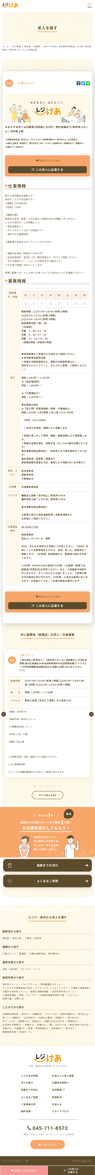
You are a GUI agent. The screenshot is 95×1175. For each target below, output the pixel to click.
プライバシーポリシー (15, 1160)
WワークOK (8, 1021)
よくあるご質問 (29, 1097)
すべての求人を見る (47, 795)
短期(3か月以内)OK (54, 1021)
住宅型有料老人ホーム (63, 991)
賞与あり (70, 1028)
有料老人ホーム (10, 984)
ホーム (6, 46)
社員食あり (57, 1028)
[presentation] (3, 714)
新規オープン (26, 1031)
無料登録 (26, 1111)
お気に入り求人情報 (63, 1075)
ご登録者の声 (28, 1104)
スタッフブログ (60, 1111)
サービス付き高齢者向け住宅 (17, 987)
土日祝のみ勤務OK (12, 1024)
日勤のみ (7, 1028)
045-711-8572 (47, 1128)
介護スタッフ (9, 953)
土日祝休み (29, 1017)
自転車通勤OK (67, 1013)
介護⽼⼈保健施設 (80, 987)
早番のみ (41, 1024)
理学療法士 (54, 953)
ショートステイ (60, 987)
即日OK (25, 1013)
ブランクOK (51, 1013)
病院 (21, 995)
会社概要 (58, 1089)
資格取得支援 (9, 1031)
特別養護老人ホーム (50, 984)
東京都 (27, 46)
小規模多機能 (9, 995)
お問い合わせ (47, 1144)
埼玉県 (38, 938)
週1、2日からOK (58, 1024)
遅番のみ (29, 1024)
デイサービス (42, 987)
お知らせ (57, 1104)
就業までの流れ (29, 1089)
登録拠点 (57, 1097)
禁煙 (30, 1028)
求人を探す (27, 1082)
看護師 (22, 953)
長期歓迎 (37, 1013)
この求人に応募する (47, 169)
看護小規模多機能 (40, 991)
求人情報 (16, 46)
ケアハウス (72, 995)
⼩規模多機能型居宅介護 (51, 995)
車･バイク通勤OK (12, 1017)
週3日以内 (73, 1017)
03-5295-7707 (30, 526)
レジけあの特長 (29, 1075)
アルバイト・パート (30, 968)
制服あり (60, 1017)
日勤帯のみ (23, 1021)
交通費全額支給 (10, 1013)
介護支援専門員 (37, 953)
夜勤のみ (36, 1021)
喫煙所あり (73, 1021)
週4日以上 (83, 1013)
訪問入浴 (19, 998)
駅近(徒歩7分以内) (79, 1024)
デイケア (31, 995)
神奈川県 (17, 938)
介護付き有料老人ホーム (15, 991)
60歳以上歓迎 (45, 1017)
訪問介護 (7, 998)
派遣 (5, 968)
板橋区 (37, 46)
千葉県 (28, 938)
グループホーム (29, 984)
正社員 (13, 968)
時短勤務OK (42, 1028)
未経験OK (20, 1028)
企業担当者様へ (60, 1082)
